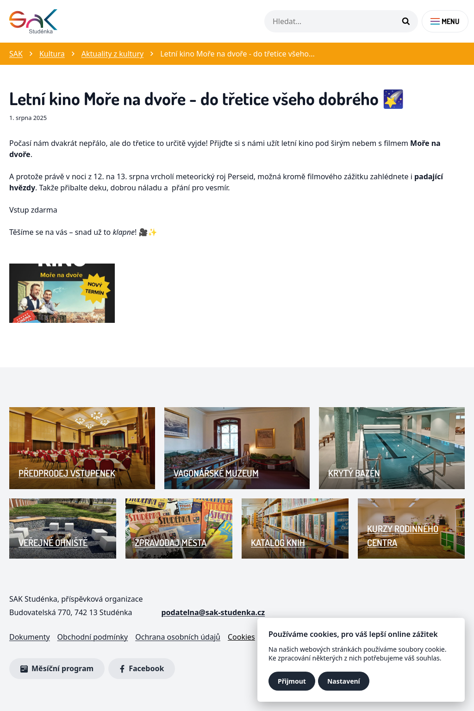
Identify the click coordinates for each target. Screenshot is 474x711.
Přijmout (292, 681)
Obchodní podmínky (92, 637)
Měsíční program (57, 668)
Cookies (241, 637)
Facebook (140, 668)
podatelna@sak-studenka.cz (213, 612)
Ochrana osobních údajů (177, 637)
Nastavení (343, 681)
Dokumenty (29, 637)
